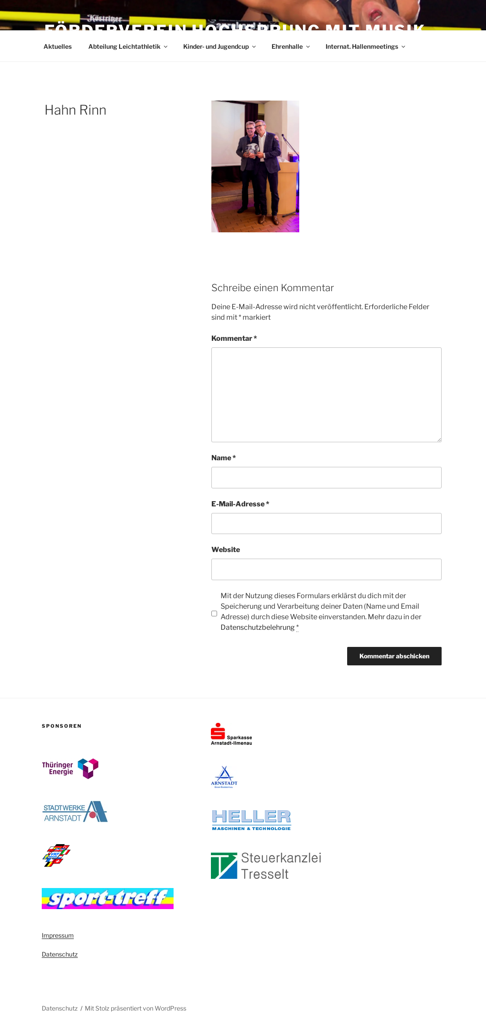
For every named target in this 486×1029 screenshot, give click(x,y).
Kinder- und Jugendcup (220, 46)
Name (223, 458)
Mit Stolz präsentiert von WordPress (135, 1008)
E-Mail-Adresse (240, 504)
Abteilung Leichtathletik (128, 46)
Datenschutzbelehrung (258, 627)
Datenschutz (60, 954)
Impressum (58, 935)
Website (225, 549)
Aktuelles (58, 46)
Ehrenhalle (291, 46)
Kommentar (234, 338)
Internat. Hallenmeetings (366, 46)
